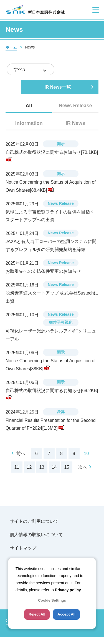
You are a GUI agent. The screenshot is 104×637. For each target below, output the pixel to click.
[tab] (29, 105)
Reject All (37, 614)
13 (41, 467)
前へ (20, 453)
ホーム (11, 47)
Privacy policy (68, 590)
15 (66, 467)
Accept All (66, 614)
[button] (95, 10)
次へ (82, 467)
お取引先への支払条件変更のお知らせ (43, 271)
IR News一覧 (57, 87)
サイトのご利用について (34, 521)
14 (54, 467)
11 (16, 467)
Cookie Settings (52, 600)
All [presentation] (29, 105)
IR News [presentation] (75, 123)
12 (29, 467)
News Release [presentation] (75, 105)
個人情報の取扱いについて (36, 534)
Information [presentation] (29, 123)
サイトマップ (23, 548)
